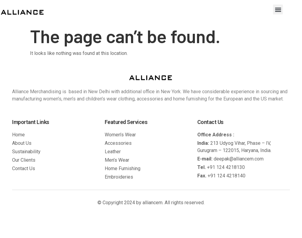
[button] (278, 9)
